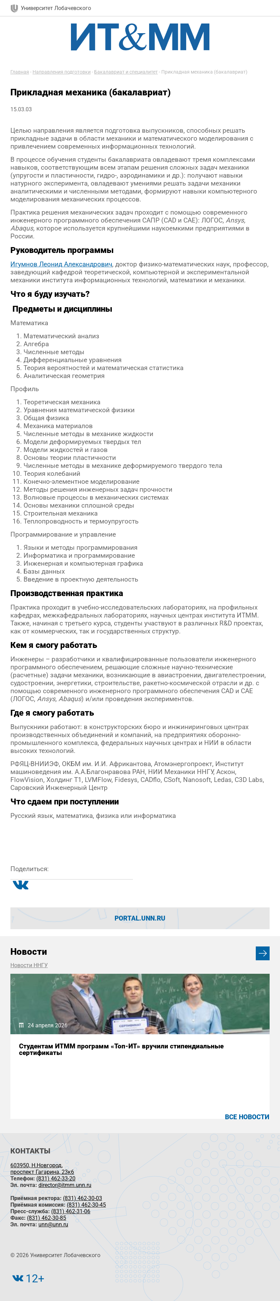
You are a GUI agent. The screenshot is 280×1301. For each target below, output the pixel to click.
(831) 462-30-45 (86, 1204)
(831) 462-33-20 (55, 1178)
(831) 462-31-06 (70, 1211)
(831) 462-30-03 (82, 1198)
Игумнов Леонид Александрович (61, 264)
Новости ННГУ (29, 965)
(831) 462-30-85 (46, 1218)
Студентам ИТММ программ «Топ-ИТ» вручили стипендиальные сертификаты (121, 1049)
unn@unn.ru (53, 1224)
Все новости (247, 1117)
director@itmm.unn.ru (64, 1185)
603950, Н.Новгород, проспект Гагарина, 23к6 (42, 1168)
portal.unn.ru (140, 918)
